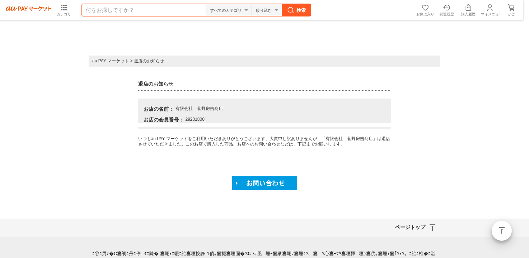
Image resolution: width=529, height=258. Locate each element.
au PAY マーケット (110, 60)
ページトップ (502, 231)
